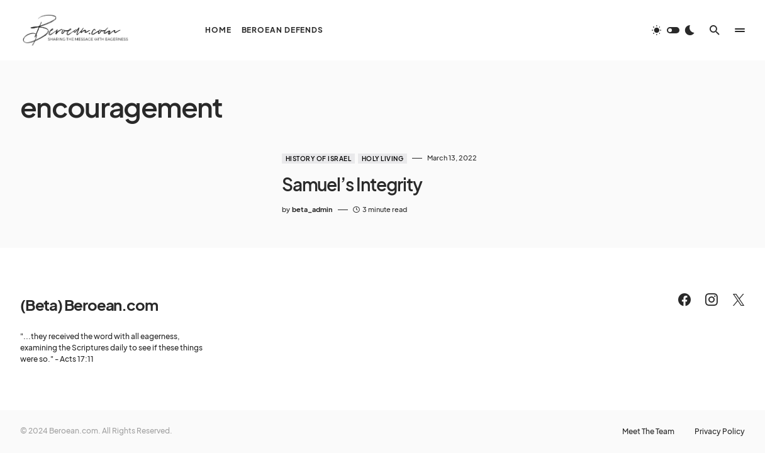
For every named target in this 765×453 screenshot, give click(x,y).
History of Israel (319, 158)
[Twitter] (738, 299)
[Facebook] (684, 299)
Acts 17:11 (77, 359)
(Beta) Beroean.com (88, 304)
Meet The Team (648, 431)
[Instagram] (711, 299)
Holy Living (383, 158)
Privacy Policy (720, 431)
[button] (673, 30)
